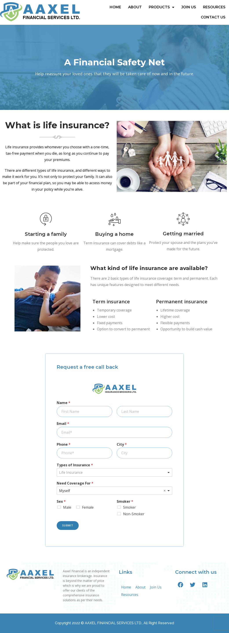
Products (161, 7)
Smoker (125, 501)
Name (63, 403)
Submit (67, 525)
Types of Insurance (75, 465)
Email (63, 423)
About (135, 7)
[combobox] (114, 472)
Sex (61, 501)
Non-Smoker (133, 513)
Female (88, 507)
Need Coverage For (75, 483)
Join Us (188, 7)
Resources (214, 7)
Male (67, 507)
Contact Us (213, 17)
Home (115, 7)
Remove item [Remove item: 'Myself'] (164, 490)
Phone (64, 444)
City (122, 444)
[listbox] (114, 490)
